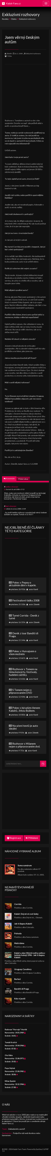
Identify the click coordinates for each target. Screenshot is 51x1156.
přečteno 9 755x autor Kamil (25, 747)
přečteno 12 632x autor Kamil (25, 674)
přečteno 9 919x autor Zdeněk (25, 729)
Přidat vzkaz (23, 479)
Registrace (14, 837)
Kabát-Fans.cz (13, 3)
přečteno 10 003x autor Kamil (25, 711)
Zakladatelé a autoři (16, 1129)
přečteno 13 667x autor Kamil (25, 654)
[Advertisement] (25, 89)
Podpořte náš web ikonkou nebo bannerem (21, 1134)
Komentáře (9, 478)
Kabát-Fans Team (19, 1149)
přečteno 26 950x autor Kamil (25, 586)
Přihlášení (32, 837)
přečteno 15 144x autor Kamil (25, 636)
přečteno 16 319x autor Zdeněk (25, 619)
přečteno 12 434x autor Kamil (25, 693)
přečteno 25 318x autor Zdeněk (25, 602)
